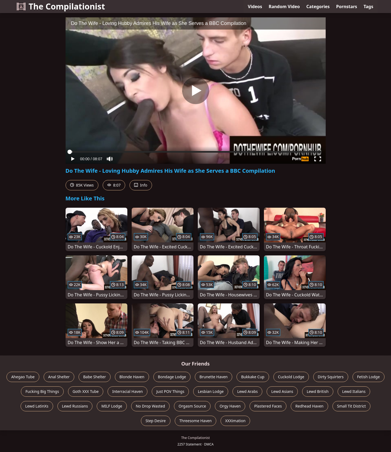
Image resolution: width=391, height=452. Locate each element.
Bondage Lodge (172, 376)
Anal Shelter (59, 376)
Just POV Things (170, 391)
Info (140, 185)
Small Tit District (351, 406)
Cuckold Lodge (291, 376)
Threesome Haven (195, 420)
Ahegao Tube (22, 376)
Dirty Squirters (331, 376)
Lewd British (318, 391)
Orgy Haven (230, 406)
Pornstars (346, 6)
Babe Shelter (94, 376)
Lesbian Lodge (211, 391)
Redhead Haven (309, 406)
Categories (318, 6)
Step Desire (156, 420)
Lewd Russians (75, 406)
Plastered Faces (268, 406)
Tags (368, 6)
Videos (255, 6)
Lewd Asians (282, 391)
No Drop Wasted (150, 406)
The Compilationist (61, 6)
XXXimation (235, 420)
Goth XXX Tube (86, 391)
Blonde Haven (131, 376)
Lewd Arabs (247, 391)
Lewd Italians (354, 391)
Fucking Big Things (42, 391)
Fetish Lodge (368, 376)
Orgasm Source (192, 406)
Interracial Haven (127, 391)
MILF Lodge (111, 406)
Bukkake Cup (252, 376)
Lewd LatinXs (37, 406)
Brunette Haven (213, 376)
